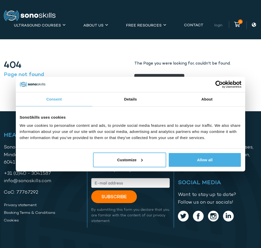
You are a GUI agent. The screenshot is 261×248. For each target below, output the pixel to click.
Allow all (205, 159)
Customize (130, 159)
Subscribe (114, 196)
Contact (193, 24)
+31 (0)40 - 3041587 (27, 173)
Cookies (11, 220)
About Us (93, 25)
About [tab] (207, 99)
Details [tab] (130, 99)
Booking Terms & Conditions (29, 212)
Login (218, 24)
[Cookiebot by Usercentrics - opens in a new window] (219, 84)
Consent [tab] (54, 99)
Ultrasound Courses (37, 25)
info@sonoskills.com (27, 180)
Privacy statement (20, 205)
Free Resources (144, 25)
